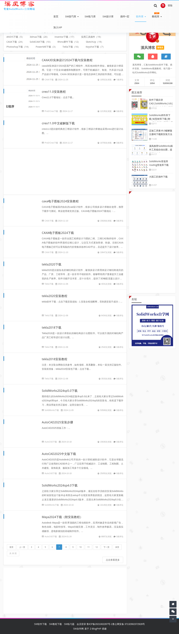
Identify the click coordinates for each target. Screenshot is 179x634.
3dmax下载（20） (39, 36)
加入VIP (57, 27)
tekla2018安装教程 (54, 356)
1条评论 (119, 79)
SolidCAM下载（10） (41, 41)
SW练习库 (90, 16)
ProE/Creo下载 (51, 111)
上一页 (22, 544)
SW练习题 (69, 624)
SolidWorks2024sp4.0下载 (60, 483)
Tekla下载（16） (71, 46)
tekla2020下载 (51, 262)
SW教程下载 (55, 624)
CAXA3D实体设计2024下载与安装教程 (67, 60)
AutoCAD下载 (51, 439)
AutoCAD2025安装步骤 (57, 420)
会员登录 (81, 624)
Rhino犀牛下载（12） (69, 41)
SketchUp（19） (94, 41)
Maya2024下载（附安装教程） (62, 514)
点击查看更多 (113, 557)
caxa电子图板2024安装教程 (60, 199)
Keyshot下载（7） (95, 46)
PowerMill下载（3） (46, 46)
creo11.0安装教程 (54, 92)
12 (96, 544)
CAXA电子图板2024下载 (58, 230)
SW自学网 (78, 628)
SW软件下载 (40, 624)
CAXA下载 (49, 79)
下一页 (106, 544)
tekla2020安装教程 (54, 293)
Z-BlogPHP (95, 628)
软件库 (139, 16)
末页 (117, 544)
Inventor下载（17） (65, 36)
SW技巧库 (70, 16)
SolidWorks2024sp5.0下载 (60, 388)
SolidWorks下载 (52, 407)
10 (80, 544)
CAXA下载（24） (15, 41)
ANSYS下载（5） (15, 36)
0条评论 (119, 111)
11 (88, 544)
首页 (55, 16)
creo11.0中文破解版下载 (58, 123)
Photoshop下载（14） (18, 46)
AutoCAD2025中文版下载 (59, 451)
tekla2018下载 (51, 325)
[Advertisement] (65, 169)
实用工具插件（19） (91, 36)
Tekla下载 (49, 281)
